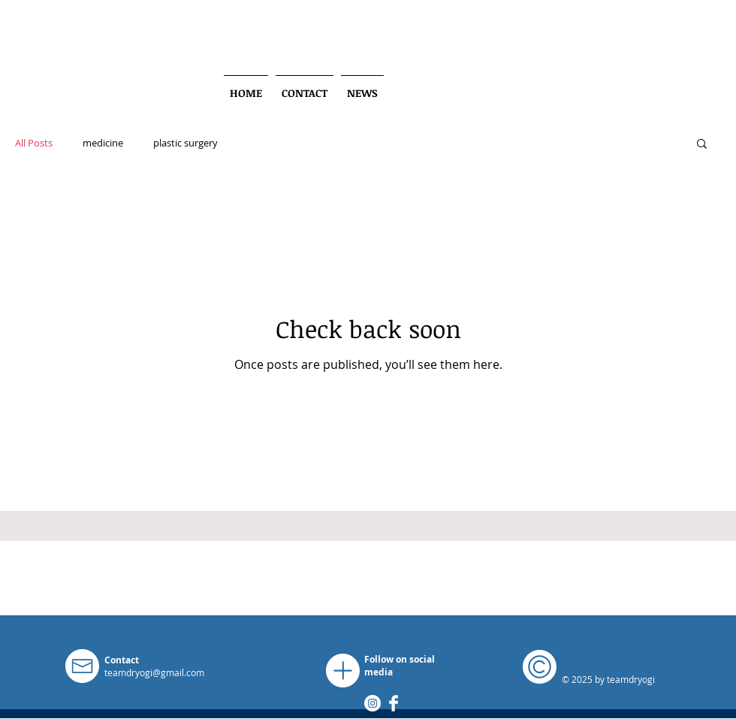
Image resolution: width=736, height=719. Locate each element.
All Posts (34, 143)
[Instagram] (372, 703)
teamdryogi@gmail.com (154, 672)
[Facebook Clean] (393, 703)
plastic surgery (185, 143)
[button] (702, 145)
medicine (103, 143)
